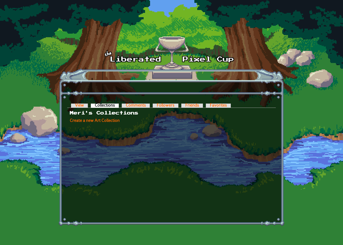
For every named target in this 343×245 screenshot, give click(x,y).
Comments (136, 106)
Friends (192, 106)
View (79, 106)
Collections (107, 106)
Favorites (218, 106)
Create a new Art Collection (95, 121)
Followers (165, 106)
